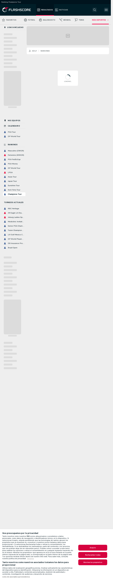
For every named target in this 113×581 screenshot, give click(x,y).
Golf (34, 51)
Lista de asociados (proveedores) (16, 577)
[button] (94, 10)
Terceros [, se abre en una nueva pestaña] (30, 559)
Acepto (93, 548)
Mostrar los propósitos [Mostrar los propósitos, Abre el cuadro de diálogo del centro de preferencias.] (92, 562)
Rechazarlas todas (92, 555)
